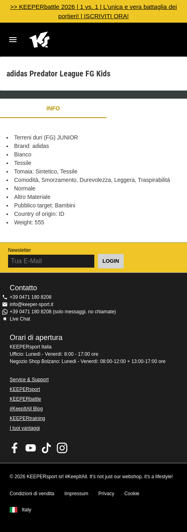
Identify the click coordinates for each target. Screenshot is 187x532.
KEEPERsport (25, 389)
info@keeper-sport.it (31, 304)
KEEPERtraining (27, 418)
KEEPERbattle (25, 399)
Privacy (106, 493)
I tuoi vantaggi (25, 428)
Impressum (76, 493)
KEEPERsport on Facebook (15, 448)
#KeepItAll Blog (26, 409)
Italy (26, 510)
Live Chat (20, 319)
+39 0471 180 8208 (31, 297)
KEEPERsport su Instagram (62, 448)
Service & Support (29, 379)
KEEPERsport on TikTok (46, 448)
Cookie (131, 493)
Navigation (13, 39)
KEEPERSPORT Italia (87, 40)
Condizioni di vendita (32, 493)
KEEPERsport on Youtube (30, 448)
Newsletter (19, 250)
